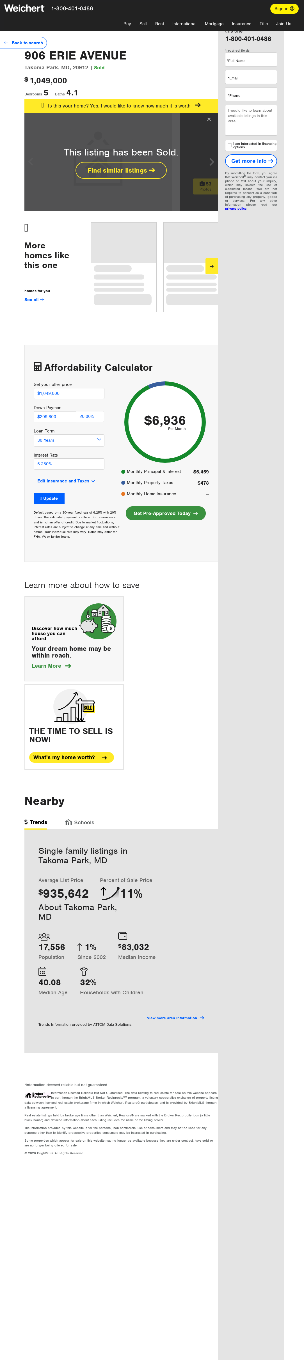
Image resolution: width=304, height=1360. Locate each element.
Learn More (51, 665)
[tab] (35, 824)
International (184, 24)
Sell (143, 24)
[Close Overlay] (209, 119)
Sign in (284, 9)
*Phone (234, 95)
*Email (233, 78)
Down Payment (48, 408)
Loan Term (44, 431)
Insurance (241, 24)
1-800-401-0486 (72, 8)
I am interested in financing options (252, 145)
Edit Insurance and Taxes (63, 481)
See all (34, 300)
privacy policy (235, 208)
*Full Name (236, 60)
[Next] (211, 266)
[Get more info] (251, 161)
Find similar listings (121, 170)
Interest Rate (46, 455)
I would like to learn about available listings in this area (251, 120)
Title (264, 24)
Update (50, 498)
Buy (127, 24)
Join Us (283, 24)
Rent (159, 24)
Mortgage (214, 24)
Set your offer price (53, 384)
